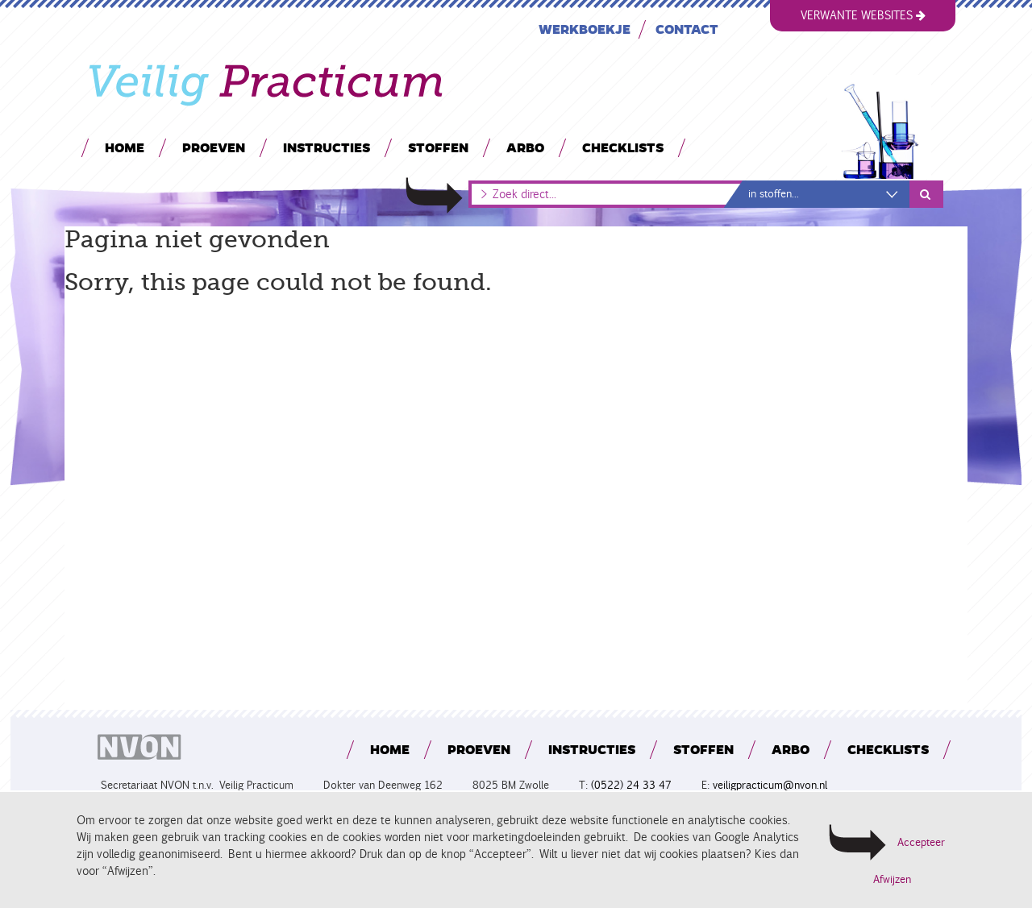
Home (124, 147)
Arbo (525, 147)
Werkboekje (584, 29)
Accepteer (921, 842)
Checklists (623, 147)
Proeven (213, 147)
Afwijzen (892, 880)
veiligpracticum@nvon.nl (770, 785)
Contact (686, 29)
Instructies (326, 147)
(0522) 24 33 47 (631, 785)
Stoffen (438, 147)
